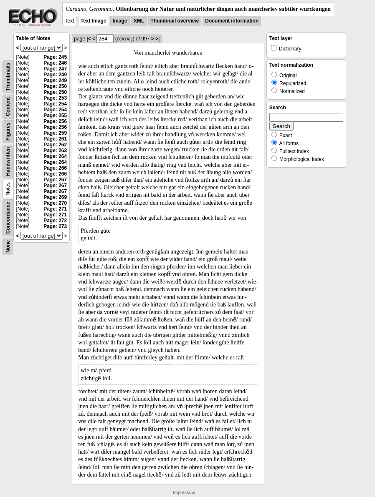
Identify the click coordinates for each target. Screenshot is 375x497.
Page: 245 (55, 57)
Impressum (184, 492)
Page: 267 (55, 180)
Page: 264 (55, 156)
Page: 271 (55, 209)
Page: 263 (55, 150)
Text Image (93, 21)
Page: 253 (55, 98)
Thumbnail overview (175, 21)
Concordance (8, 218)
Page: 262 (55, 145)
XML (139, 21)
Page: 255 (55, 115)
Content (8, 106)
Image (120, 21)
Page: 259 (55, 133)
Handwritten (8, 161)
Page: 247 (55, 69)
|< (88, 39)
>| (157, 39)
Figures (8, 132)
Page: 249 (55, 75)
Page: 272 (55, 220)
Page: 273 (55, 226)
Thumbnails (8, 77)
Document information (231, 21)
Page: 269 (55, 197)
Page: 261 (55, 139)
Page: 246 (55, 63)
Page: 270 (55, 203)
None (8, 246)
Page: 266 (55, 168)
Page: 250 (55, 86)
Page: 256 (55, 121)
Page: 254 (55, 104)
